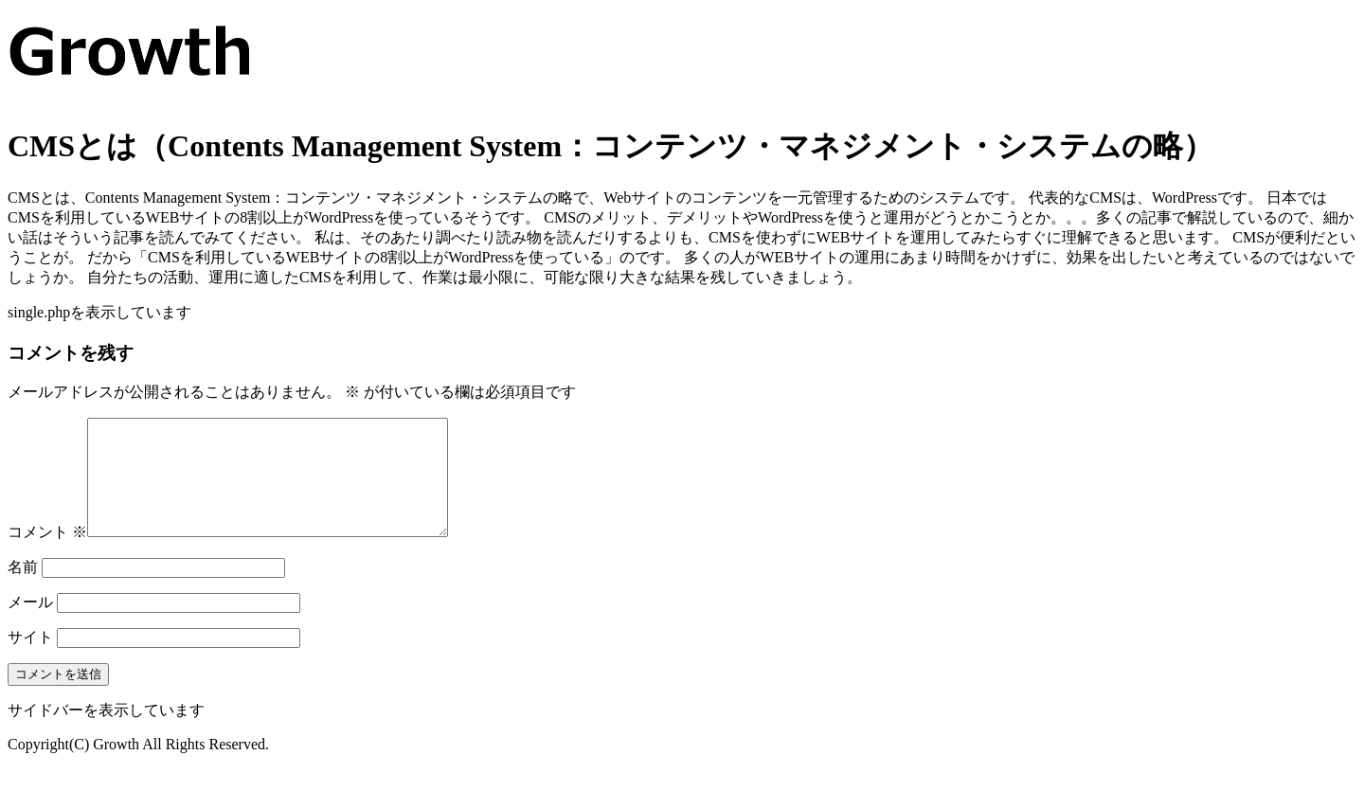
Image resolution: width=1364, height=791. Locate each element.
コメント (47, 555)
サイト (30, 660)
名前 (23, 590)
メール (30, 625)
